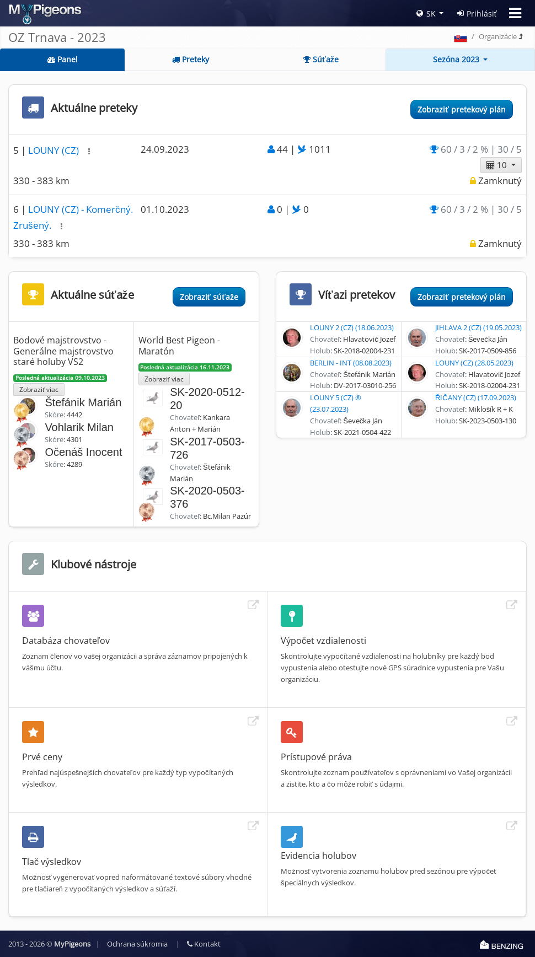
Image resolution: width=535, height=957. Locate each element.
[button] (89, 151)
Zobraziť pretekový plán (462, 109)
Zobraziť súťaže (209, 297)
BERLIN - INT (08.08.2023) (351, 363)
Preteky (190, 59)
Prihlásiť (477, 13)
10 (497, 164)
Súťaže (321, 59)
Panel (62, 59)
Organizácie (498, 36)
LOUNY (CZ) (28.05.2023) (474, 363)
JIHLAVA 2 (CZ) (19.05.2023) (478, 327)
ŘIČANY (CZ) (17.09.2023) (475, 397)
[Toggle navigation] (515, 13)
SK (426, 13)
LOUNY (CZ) (54, 150)
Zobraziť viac (38, 389)
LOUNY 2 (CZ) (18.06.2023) (352, 327)
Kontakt (204, 944)
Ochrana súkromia (137, 944)
